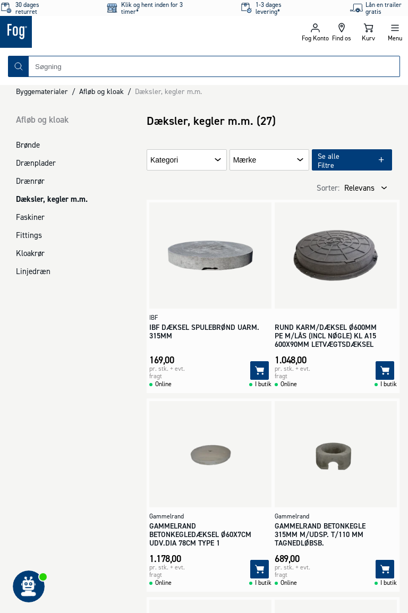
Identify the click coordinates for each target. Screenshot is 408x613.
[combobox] (214, 66)
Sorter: (328, 188)
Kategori (164, 160)
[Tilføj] (259, 370)
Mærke (245, 160)
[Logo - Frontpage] (102, 32)
